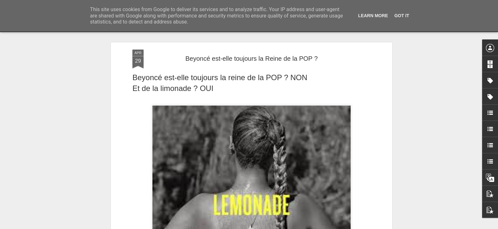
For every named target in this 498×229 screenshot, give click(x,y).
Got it (401, 15)
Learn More (373, 15)
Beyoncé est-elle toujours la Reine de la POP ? (251, 58)
